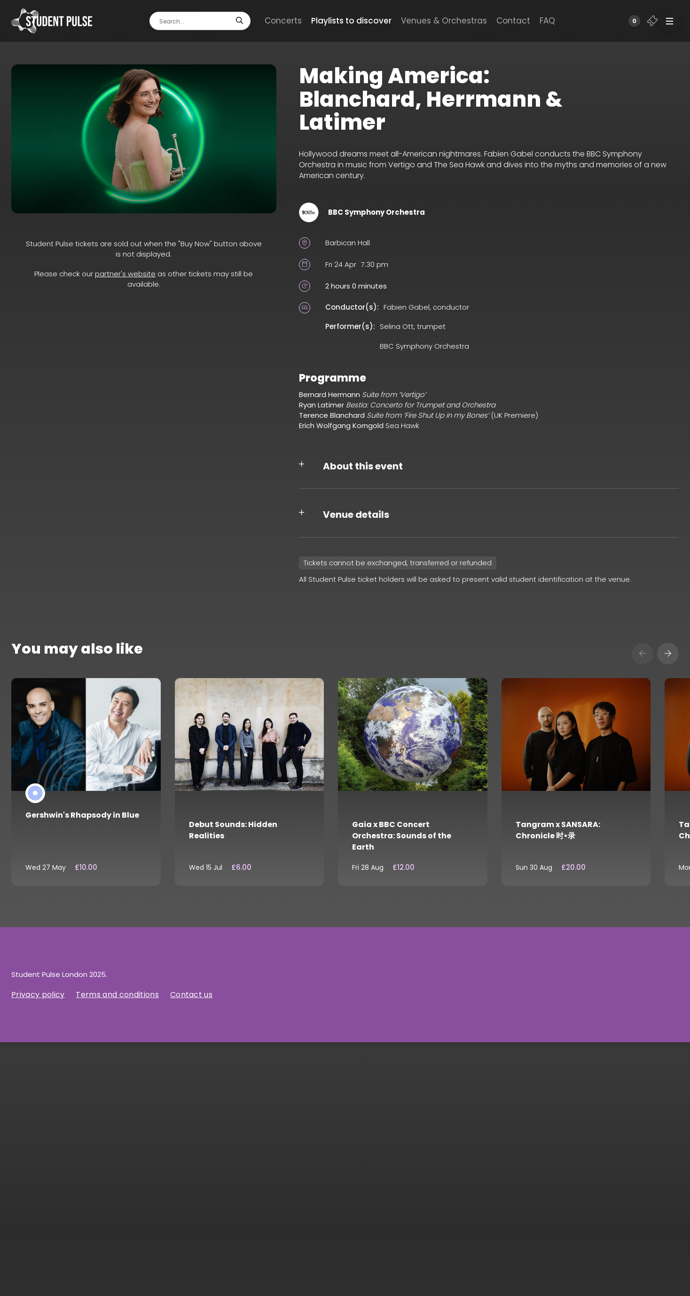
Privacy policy (37, 994)
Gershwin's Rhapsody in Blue (82, 815)
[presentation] (642, 653)
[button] (669, 20)
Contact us (191, 994)
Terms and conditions (117, 994)
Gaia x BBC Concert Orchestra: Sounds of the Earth (401, 835)
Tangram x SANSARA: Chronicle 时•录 (558, 830)
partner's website (125, 274)
